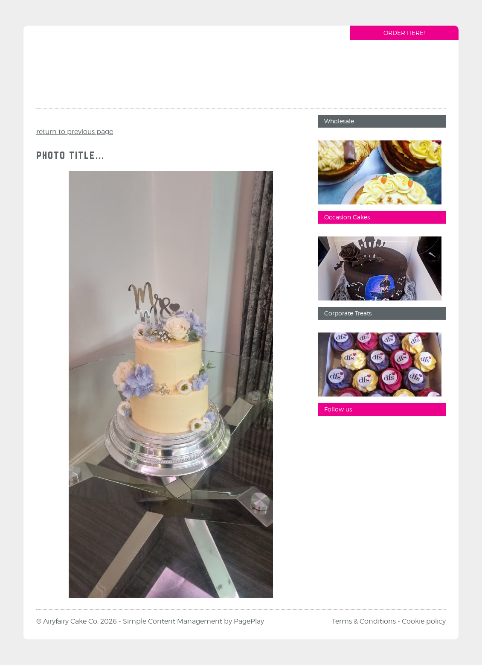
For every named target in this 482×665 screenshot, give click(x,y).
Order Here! (404, 32)
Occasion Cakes (347, 217)
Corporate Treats (348, 313)
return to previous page (74, 132)
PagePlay (249, 621)
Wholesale (339, 121)
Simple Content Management (172, 621)
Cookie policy (424, 621)
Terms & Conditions (364, 621)
